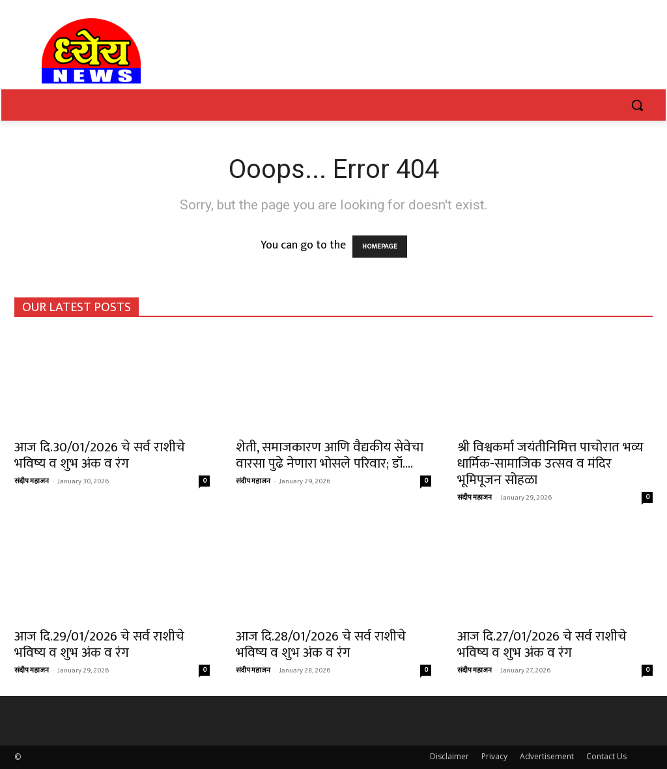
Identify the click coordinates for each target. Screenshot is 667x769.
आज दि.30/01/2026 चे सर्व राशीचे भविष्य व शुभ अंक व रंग (99, 455)
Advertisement (547, 756)
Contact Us (606, 756)
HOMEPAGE (379, 246)
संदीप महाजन (31, 481)
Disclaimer (449, 756)
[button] (637, 105)
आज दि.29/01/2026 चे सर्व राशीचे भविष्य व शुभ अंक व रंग (99, 644)
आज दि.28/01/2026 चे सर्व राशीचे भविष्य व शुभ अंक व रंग (321, 644)
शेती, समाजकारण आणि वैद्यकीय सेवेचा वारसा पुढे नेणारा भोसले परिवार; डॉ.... (329, 455)
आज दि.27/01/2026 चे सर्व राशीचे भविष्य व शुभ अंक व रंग (542, 644)
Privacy (494, 756)
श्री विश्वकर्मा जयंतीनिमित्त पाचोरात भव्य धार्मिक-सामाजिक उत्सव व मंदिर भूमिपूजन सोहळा (550, 463)
